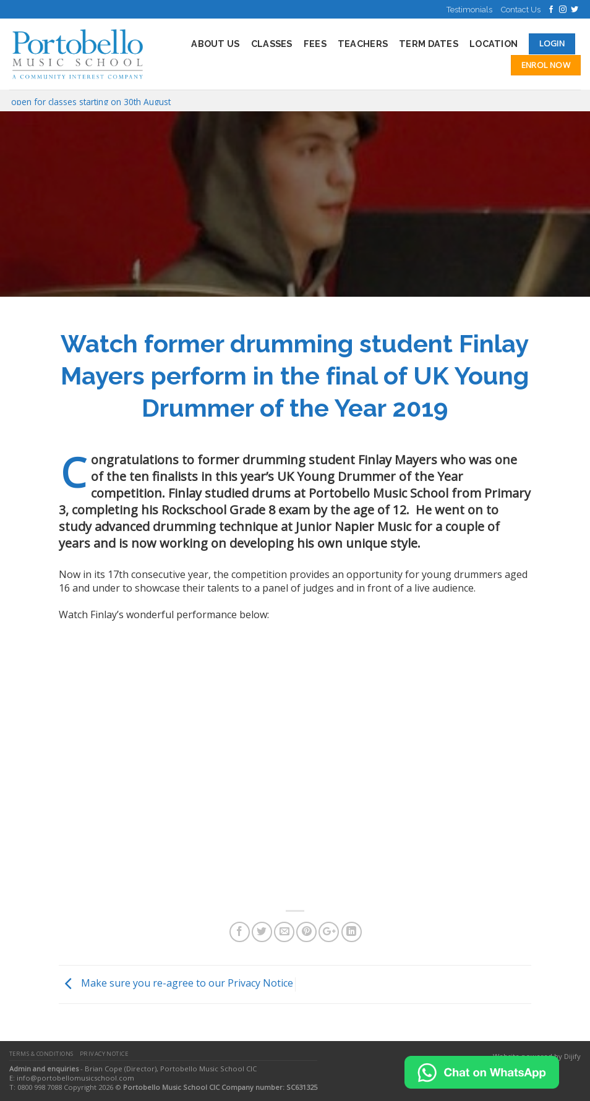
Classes (272, 43)
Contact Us (521, 9)
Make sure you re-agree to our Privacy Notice (176, 983)
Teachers (363, 43)
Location (493, 43)
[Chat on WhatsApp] (481, 1071)
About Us (215, 43)
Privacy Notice (104, 1054)
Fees (315, 43)
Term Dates (428, 43)
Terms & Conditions (41, 1054)
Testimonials (469, 9)
